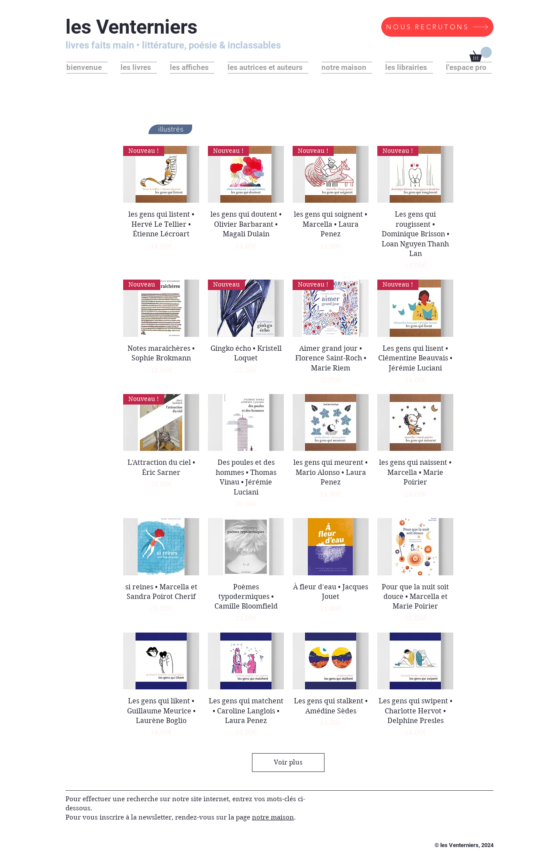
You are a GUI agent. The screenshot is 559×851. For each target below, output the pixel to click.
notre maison (273, 817)
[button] (480, 54)
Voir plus (288, 762)
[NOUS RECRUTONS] (437, 27)
